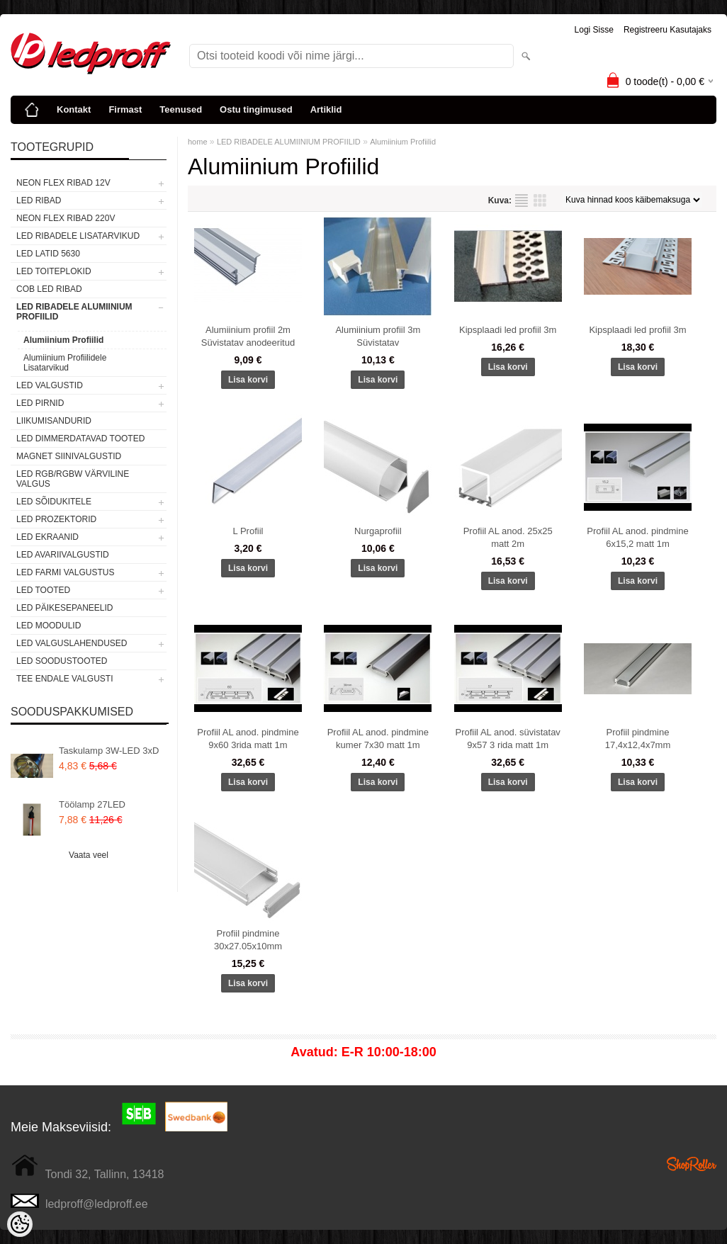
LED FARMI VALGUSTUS (65, 572)
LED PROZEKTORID (56, 519)
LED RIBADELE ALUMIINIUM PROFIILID (74, 312)
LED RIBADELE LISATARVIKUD (78, 236)
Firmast (125, 109)
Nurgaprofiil (377, 531)
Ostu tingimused (256, 109)
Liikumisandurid (53, 421)
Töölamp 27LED (92, 804)
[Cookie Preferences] (20, 1224)
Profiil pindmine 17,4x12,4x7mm (638, 738)
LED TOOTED (43, 590)
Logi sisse (594, 30)
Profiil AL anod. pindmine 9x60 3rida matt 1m (247, 738)
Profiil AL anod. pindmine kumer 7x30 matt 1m (378, 738)
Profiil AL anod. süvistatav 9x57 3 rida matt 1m (507, 738)
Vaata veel (88, 855)
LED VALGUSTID (49, 385)
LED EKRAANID (47, 537)
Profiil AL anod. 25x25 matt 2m (508, 537)
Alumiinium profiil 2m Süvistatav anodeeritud (248, 336)
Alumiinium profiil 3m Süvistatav (377, 336)
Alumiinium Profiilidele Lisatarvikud (64, 363)
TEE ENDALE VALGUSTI (64, 679)
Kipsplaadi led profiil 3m (507, 329)
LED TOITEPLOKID (53, 271)
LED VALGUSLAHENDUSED (72, 643)
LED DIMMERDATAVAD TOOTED (80, 438)
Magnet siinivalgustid (68, 456)
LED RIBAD (38, 200)
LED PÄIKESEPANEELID (64, 608)
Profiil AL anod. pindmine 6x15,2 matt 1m (637, 537)
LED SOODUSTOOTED (61, 661)
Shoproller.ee (691, 1164)
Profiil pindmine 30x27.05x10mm (248, 939)
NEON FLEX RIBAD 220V (65, 218)
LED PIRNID (40, 403)
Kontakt (74, 109)
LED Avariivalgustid (62, 555)
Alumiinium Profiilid (63, 340)
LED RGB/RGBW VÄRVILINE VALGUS (72, 479)
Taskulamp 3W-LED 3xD (109, 750)
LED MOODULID (48, 626)
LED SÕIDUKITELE (53, 502)
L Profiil (248, 531)
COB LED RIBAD (49, 289)
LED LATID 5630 (48, 254)
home (198, 141)
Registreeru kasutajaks (667, 30)
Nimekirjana (521, 200)
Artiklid (326, 109)
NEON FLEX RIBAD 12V (63, 183)
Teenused (180, 109)
